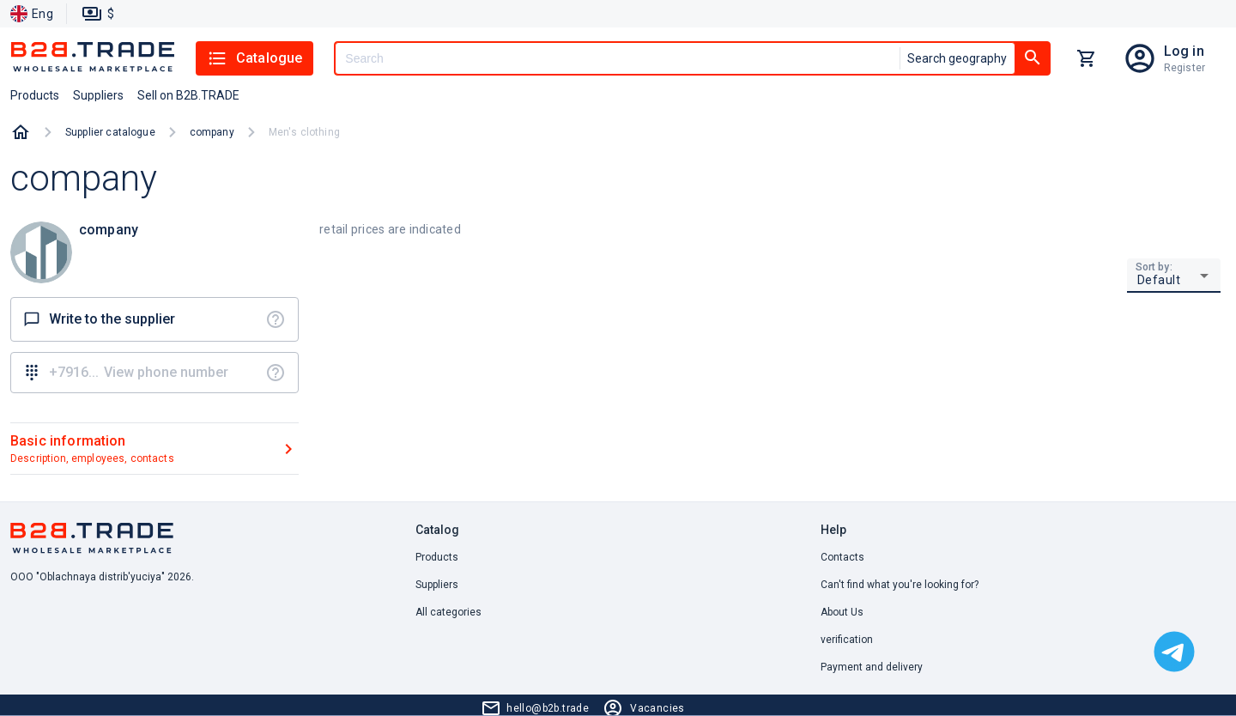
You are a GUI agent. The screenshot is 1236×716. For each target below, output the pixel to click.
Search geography (957, 58)
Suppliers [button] (98, 95)
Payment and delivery (872, 667)
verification (847, 640)
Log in (1184, 51)
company (212, 132)
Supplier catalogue (110, 132)
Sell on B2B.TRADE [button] (188, 95)
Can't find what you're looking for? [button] (899, 585)
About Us (842, 612)
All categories (448, 612)
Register (1184, 68)
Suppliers (436, 585)
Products (436, 557)
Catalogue (254, 58)
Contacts (842, 557)
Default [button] (1159, 280)
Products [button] (34, 95)
